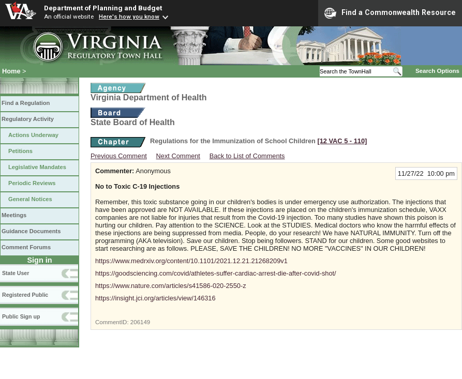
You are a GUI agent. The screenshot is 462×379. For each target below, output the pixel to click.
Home (11, 71)
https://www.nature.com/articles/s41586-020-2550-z (170, 286)
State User (15, 273)
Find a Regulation (26, 103)
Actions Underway (33, 135)
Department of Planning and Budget (103, 8)
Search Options (437, 71)
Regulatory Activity (28, 119)
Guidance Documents (31, 231)
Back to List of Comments (247, 156)
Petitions (20, 151)
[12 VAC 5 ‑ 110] (342, 141)
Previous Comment (119, 156)
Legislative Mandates (37, 167)
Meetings (14, 215)
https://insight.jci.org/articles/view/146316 (155, 298)
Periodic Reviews (32, 183)
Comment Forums (26, 247)
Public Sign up (21, 316)
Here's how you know (129, 16)
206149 (140, 322)
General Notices (30, 199)
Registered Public (25, 295)
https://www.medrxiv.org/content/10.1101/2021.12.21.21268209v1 (191, 261)
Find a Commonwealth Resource (390, 13)
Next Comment (178, 156)
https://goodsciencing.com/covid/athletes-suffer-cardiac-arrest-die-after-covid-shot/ (215, 273)
